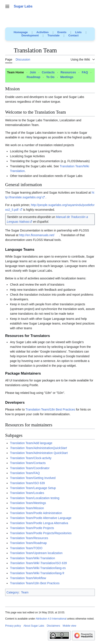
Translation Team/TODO (26, 548)
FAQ (85, 72)
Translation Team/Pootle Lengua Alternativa (39, 523)
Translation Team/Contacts (28, 463)
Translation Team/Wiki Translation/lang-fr (37, 573)
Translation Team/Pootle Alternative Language (40, 518)
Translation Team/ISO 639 (27, 483)
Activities (42, 32)
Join (33, 72)
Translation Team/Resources (29, 538)
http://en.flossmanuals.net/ (36, 235)
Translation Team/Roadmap (28, 543)
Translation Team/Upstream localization (36, 553)
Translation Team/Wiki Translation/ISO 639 (38, 563)
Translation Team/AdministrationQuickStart (38, 448)
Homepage (21, 32)
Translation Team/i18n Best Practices (50, 409)
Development (30, 35)
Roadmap (33, 77)
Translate (54, 35)
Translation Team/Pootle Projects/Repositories (40, 533)
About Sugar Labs (33, 625)
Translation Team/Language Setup (33, 488)
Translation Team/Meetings (28, 503)
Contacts (48, 72)
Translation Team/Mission (27, 508)
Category (12, 592)
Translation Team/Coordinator (29, 468)
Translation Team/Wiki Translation (32, 558)
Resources (68, 72)
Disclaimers (53, 625)
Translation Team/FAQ (25, 473)
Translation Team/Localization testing (34, 498)
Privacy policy (13, 625)
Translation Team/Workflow (28, 578)
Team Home (15, 72)
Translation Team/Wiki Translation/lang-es (38, 568)
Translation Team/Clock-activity (30, 458)
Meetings (67, 77)
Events (61, 32)
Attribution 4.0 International (50, 618)
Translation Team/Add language (31, 443)
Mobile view (69, 625)
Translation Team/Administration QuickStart (39, 453)
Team (24, 592)
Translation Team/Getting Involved (32, 478)
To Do (50, 77)
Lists (78, 32)
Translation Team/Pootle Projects (32, 528)
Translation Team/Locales (27, 493)
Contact (73, 35)
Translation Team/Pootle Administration (36, 513)
